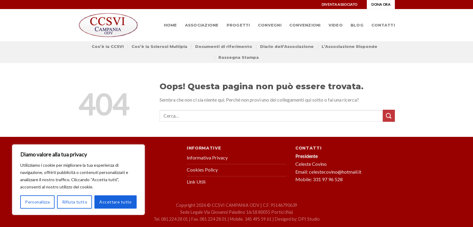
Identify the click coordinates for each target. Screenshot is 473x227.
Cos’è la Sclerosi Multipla (159, 46)
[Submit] (389, 115)
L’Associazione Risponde (349, 46)
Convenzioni (305, 25)
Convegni (269, 25)
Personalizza (37, 201)
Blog (357, 25)
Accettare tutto (115, 201)
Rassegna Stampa (238, 57)
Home (170, 25)
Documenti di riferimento (223, 46)
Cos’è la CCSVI (108, 46)
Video (336, 25)
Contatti (383, 25)
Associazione (202, 25)
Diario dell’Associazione (287, 46)
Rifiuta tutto (74, 201)
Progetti (238, 25)
